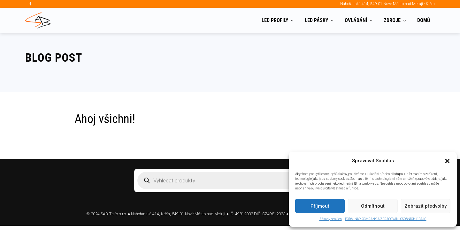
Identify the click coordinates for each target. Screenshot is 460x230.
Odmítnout (373, 206)
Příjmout (319, 206)
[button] (447, 161)
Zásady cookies (330, 219)
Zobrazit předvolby (425, 206)
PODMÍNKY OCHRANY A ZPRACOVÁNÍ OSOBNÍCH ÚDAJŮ (385, 219)
